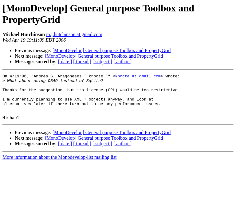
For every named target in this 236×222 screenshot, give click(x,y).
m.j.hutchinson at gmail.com (74, 34)
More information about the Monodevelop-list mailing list (59, 166)
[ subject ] (102, 61)
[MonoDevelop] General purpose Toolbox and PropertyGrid (112, 50)
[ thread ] (82, 61)
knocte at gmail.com (138, 77)
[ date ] (65, 61)
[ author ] (122, 61)
